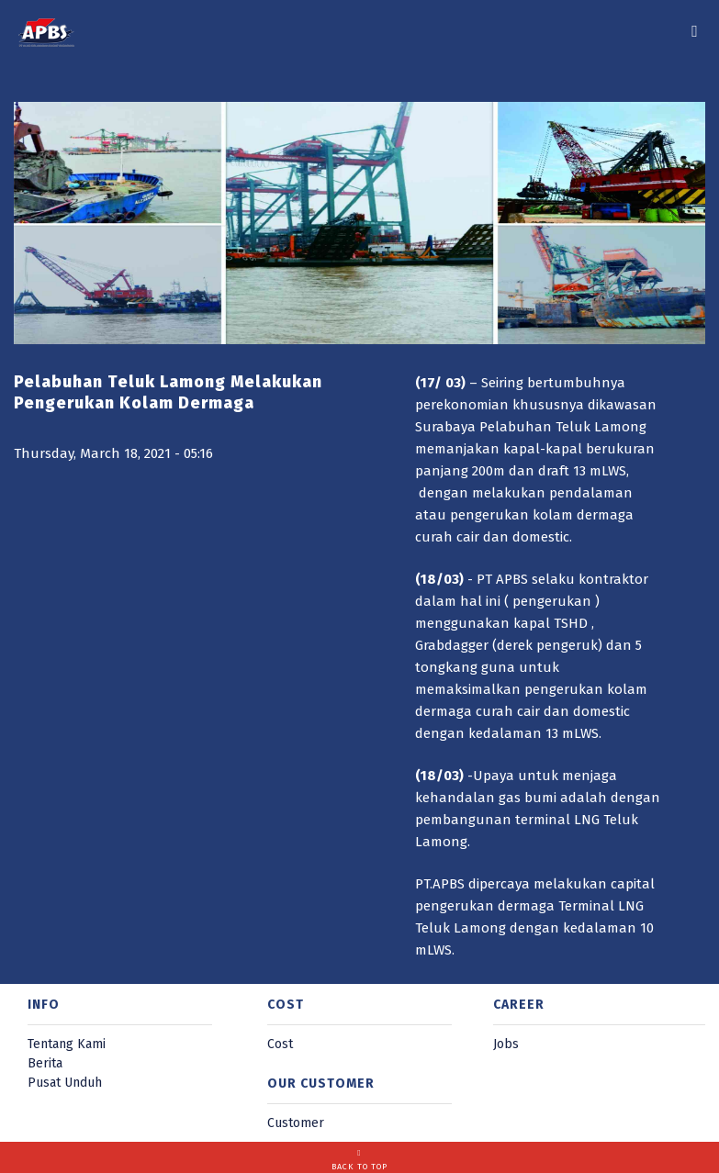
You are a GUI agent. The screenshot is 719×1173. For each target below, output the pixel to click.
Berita (45, 1063)
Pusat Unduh (65, 1082)
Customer (295, 1123)
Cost (280, 1044)
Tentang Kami (67, 1044)
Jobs (506, 1044)
